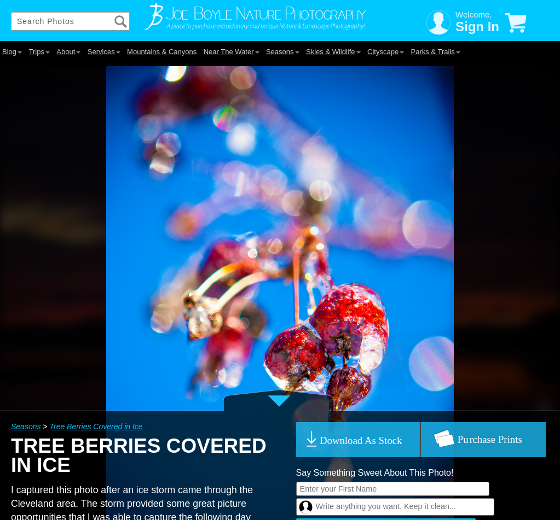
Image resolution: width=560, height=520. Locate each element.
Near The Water (231, 52)
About (68, 52)
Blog (12, 52)
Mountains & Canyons (162, 52)
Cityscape (385, 52)
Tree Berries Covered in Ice (95, 426)
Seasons (282, 52)
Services (104, 52)
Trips (38, 52)
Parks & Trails (435, 52)
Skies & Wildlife (333, 52)
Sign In (477, 26)
